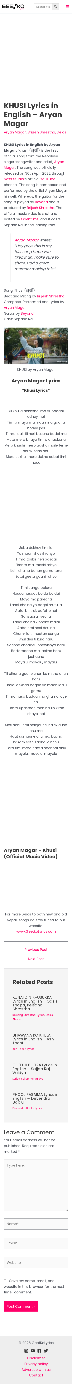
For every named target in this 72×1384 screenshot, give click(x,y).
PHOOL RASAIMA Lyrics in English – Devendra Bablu (35, 1098)
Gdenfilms (30, 219)
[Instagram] (26, 1351)
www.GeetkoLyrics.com (36, 931)
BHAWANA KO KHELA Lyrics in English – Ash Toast (33, 1039)
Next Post (36, 959)
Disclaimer (36, 1358)
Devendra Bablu (23, 1108)
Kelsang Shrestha (24, 1015)
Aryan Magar (15, 132)
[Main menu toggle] (67, 6)
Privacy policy (36, 1363)
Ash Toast (19, 1049)
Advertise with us (36, 1369)
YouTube (47, 179)
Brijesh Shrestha (41, 132)
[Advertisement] (36, 63)
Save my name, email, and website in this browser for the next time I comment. (34, 1286)
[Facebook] (39, 1351)
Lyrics (61, 132)
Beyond (41, 202)
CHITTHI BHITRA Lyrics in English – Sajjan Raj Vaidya (34, 1068)
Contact (36, 1375)
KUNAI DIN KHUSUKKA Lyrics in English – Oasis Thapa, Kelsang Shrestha (34, 1003)
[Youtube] (33, 1351)
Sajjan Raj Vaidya (32, 1079)
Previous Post (36, 949)
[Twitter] (46, 1351)
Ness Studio (14, 179)
